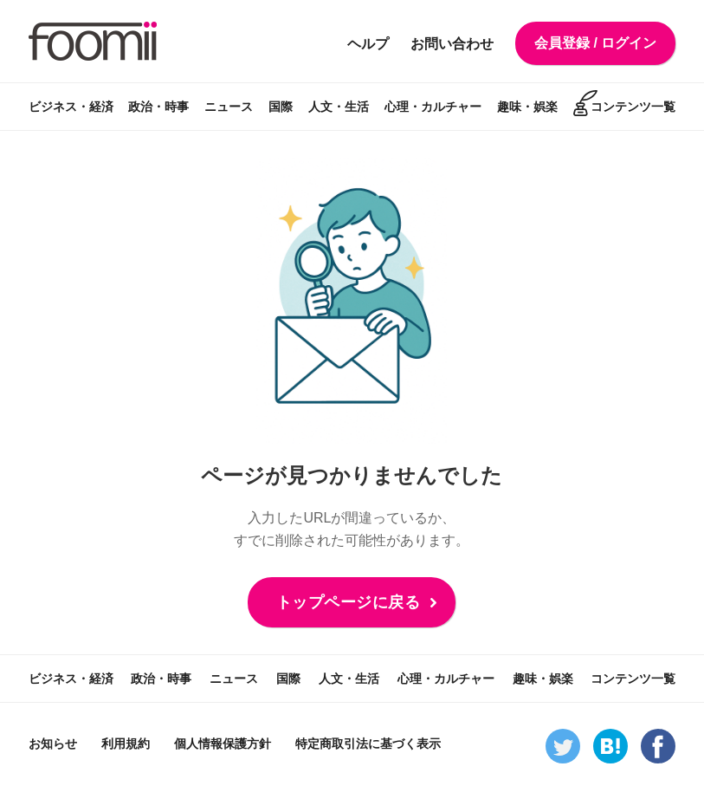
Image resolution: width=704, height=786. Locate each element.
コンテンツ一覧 (633, 107)
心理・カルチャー (432, 107)
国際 (280, 107)
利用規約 (125, 743)
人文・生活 (338, 107)
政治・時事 (158, 107)
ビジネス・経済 (71, 107)
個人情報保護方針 (222, 743)
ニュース (228, 107)
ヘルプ (368, 43)
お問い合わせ (452, 43)
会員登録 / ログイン (595, 43)
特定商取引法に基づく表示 (368, 743)
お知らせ (53, 743)
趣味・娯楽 (527, 107)
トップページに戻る (348, 602)
